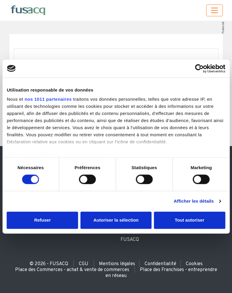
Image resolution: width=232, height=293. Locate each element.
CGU (83, 264)
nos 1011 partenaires (48, 99)
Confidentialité (160, 264)
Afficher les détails (194, 201)
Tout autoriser (189, 219)
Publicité (223, 27)
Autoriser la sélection (116, 219)
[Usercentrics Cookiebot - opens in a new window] (199, 68)
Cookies (194, 264)
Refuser (42, 219)
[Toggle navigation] (214, 10)
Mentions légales (117, 264)
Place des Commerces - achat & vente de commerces (72, 270)
